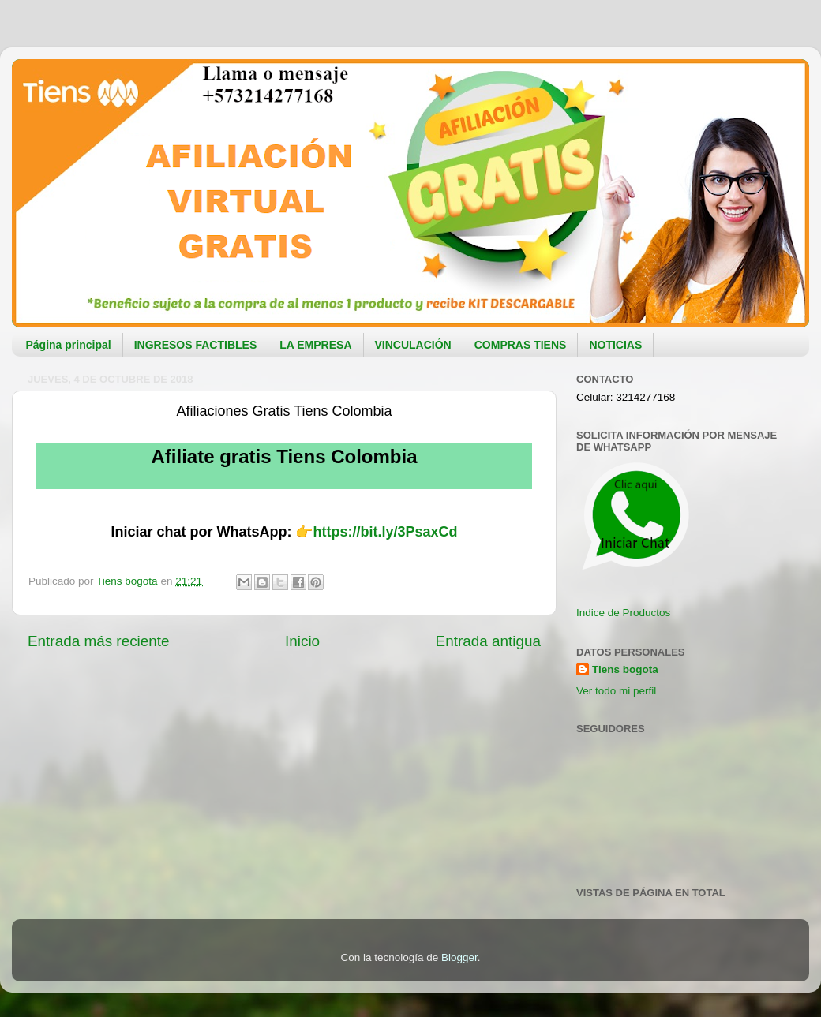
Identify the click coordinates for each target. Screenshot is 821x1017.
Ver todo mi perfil (616, 691)
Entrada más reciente (99, 641)
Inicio (302, 641)
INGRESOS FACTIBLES (195, 344)
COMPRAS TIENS (520, 344)
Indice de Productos (623, 613)
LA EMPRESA (315, 344)
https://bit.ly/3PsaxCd (385, 532)
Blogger (459, 957)
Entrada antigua (488, 641)
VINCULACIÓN (413, 344)
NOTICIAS (615, 344)
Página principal (68, 344)
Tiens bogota (625, 669)
